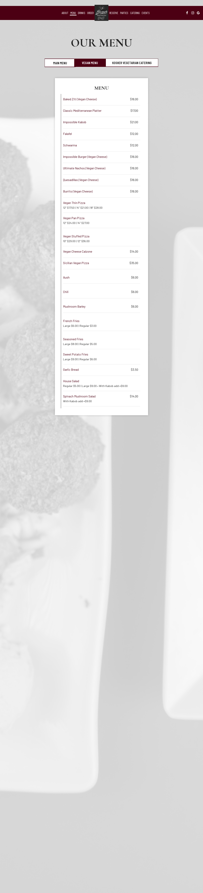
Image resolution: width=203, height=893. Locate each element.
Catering (135, 13)
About (65, 13)
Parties (124, 13)
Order (90, 13)
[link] (101, 13)
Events (146, 13)
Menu (73, 13)
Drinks (81, 13)
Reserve (113, 13)
